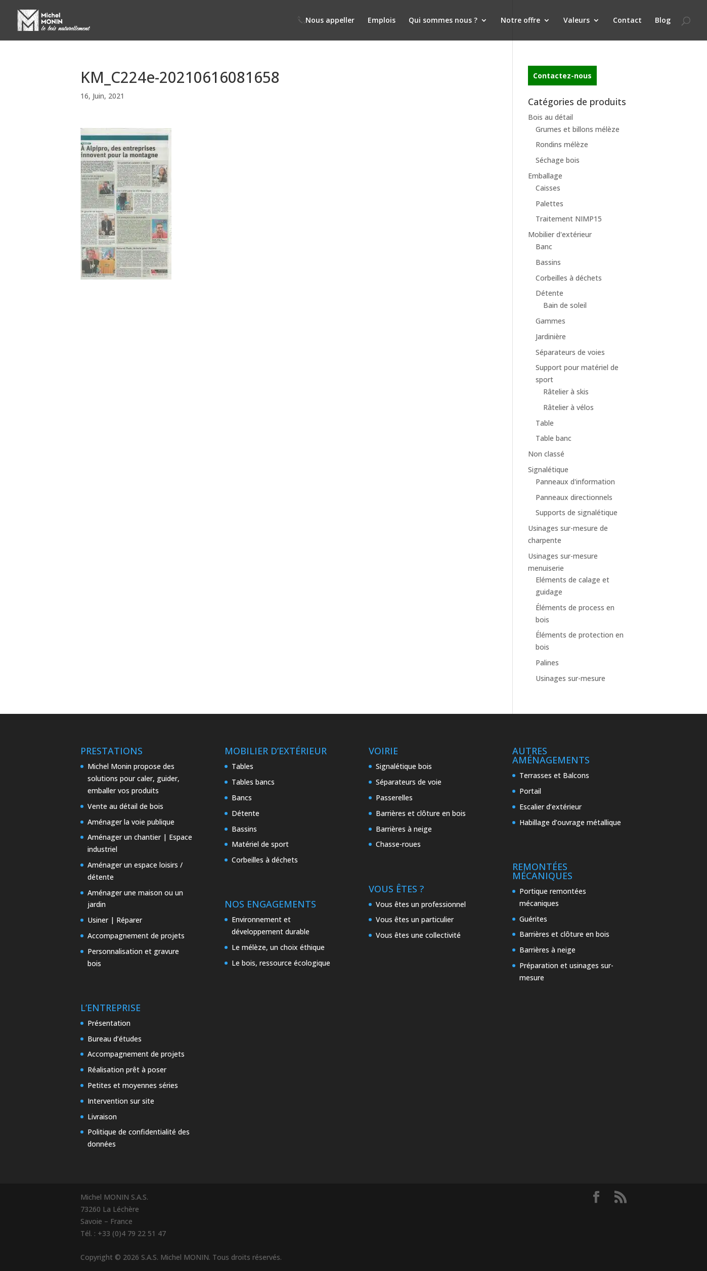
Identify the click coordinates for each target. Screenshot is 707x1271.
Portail (530, 791)
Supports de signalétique (576, 512)
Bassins (548, 262)
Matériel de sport (260, 844)
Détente (549, 293)
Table (545, 423)
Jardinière (551, 336)
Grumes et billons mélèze (578, 129)
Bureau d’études (114, 1038)
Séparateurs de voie (408, 782)
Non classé (546, 454)
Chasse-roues (398, 844)
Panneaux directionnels (574, 497)
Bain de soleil (565, 305)
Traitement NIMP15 (569, 218)
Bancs (242, 797)
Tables (242, 766)
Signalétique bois (404, 766)
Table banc (553, 438)
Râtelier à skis (566, 391)
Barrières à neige (404, 829)
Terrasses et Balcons (554, 775)
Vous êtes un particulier (415, 919)
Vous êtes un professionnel (421, 904)
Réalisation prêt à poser (126, 1069)
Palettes (549, 203)
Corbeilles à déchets (569, 278)
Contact (627, 21)
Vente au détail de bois (125, 806)
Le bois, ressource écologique (281, 963)
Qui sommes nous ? (443, 21)
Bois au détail (550, 117)
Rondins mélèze (562, 144)
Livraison (102, 1116)
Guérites (533, 919)
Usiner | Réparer (114, 920)
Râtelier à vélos (568, 407)
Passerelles (394, 797)
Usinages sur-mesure (570, 678)
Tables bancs (253, 782)
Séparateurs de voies (570, 352)
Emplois (381, 21)
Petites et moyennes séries (132, 1085)
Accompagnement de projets (136, 935)
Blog (663, 21)
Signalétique (548, 469)
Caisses (548, 188)
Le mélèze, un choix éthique (278, 947)
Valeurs (576, 21)
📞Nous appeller (326, 21)
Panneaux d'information (575, 481)
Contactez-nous (562, 75)
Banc (544, 246)
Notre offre (520, 21)
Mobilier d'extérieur (560, 234)
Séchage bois (558, 160)
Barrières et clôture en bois (421, 813)
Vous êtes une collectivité (418, 935)
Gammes (550, 321)
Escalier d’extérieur (550, 806)
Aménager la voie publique (130, 822)
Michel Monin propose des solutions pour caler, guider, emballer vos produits (133, 778)
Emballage (545, 175)
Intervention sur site (120, 1101)
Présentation (108, 1023)
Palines (547, 662)
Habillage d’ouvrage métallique (570, 822)
